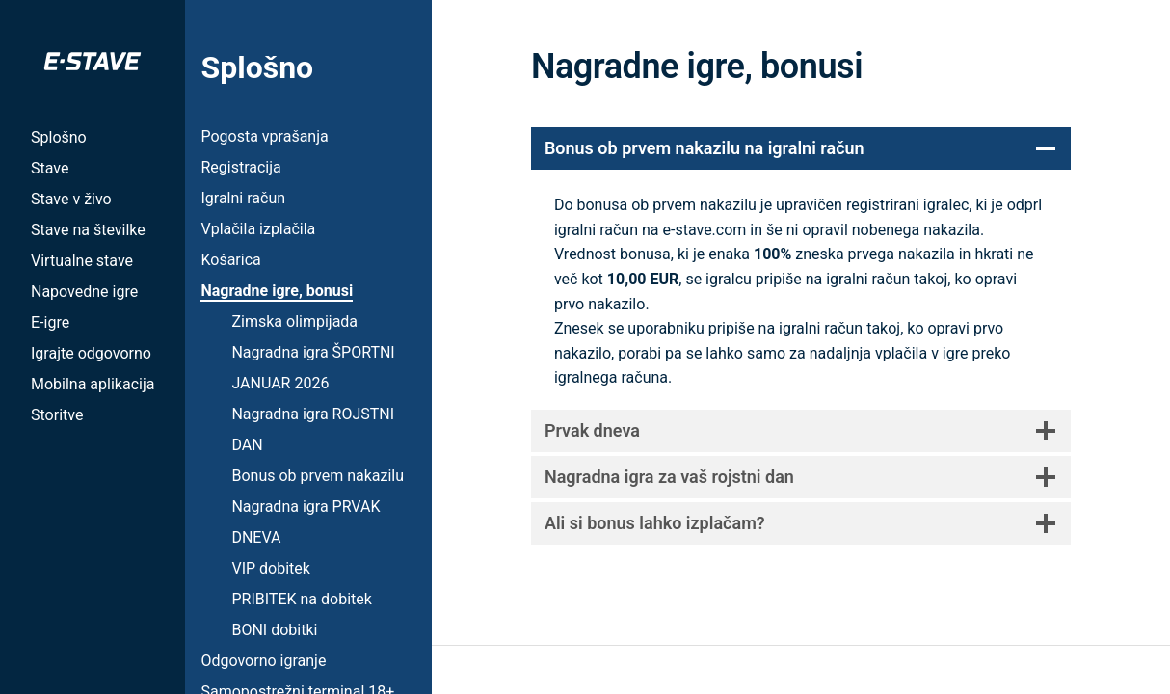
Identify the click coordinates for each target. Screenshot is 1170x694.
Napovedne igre (84, 291)
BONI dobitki (274, 630)
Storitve (57, 415)
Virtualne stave (82, 261)
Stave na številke (88, 230)
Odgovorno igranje (263, 661)
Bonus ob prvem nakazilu (317, 476)
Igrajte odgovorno (91, 353)
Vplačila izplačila (257, 229)
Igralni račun (242, 198)
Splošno (59, 137)
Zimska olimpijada (294, 321)
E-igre (50, 322)
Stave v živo (71, 199)
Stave (49, 168)
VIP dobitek (270, 568)
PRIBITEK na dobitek (301, 599)
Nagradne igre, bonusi (276, 290)
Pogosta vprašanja (264, 136)
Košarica (230, 260)
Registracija (240, 167)
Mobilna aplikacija (92, 384)
